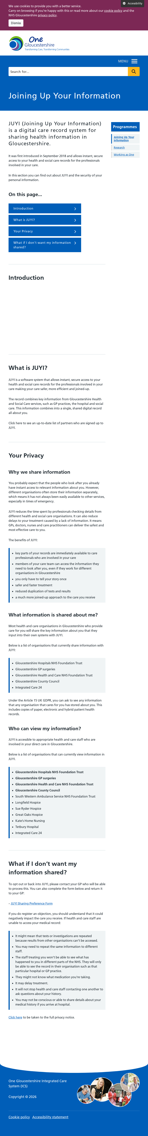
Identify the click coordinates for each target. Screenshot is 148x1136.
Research (119, 147)
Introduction (44, 208)
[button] (123, 61)
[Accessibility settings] (132, 3)
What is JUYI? (44, 220)
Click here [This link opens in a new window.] (15, 1017)
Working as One (124, 154)
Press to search (134, 71)
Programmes (125, 126)
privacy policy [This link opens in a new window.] (47, 15)
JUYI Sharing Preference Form (32, 903)
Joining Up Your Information (124, 138)
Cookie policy (19, 1117)
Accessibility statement (50, 1117)
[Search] (73, 71)
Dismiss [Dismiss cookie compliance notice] (16, 23)
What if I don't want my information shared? (44, 244)
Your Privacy (44, 231)
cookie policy (113, 11)
